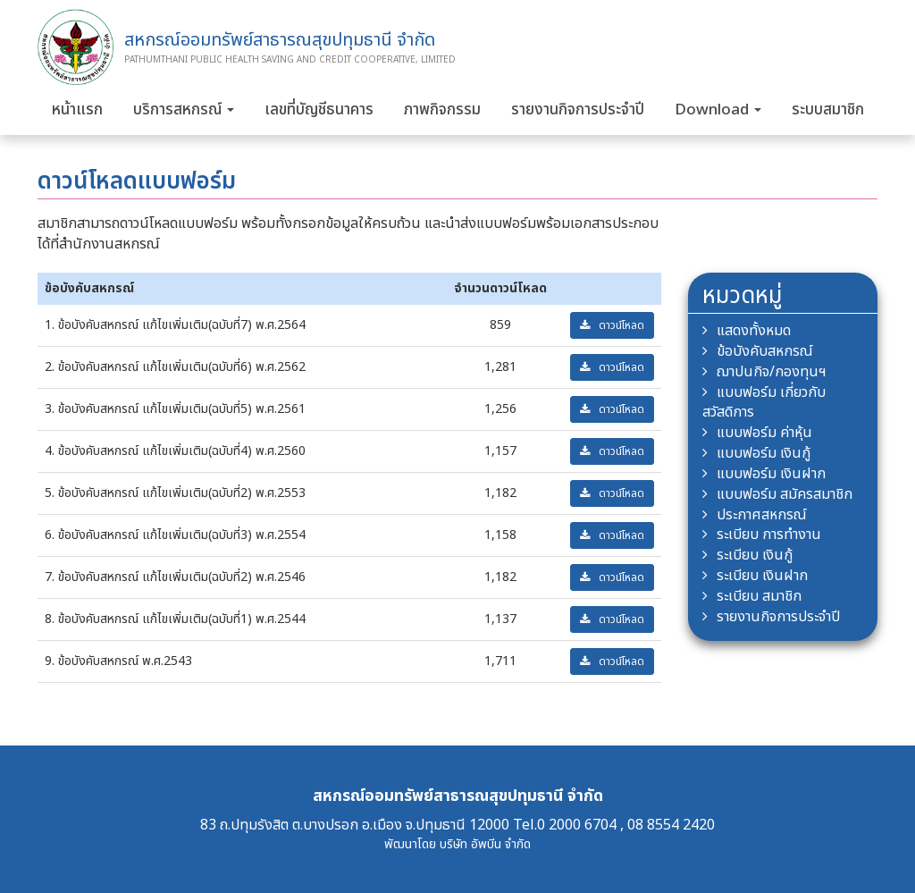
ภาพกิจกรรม (442, 110)
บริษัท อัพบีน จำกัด (485, 844)
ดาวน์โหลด (612, 325)
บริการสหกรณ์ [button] (183, 110)
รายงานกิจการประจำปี (577, 110)
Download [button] (718, 110)
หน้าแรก (77, 110)
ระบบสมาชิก (828, 110)
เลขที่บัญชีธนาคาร (319, 110)
